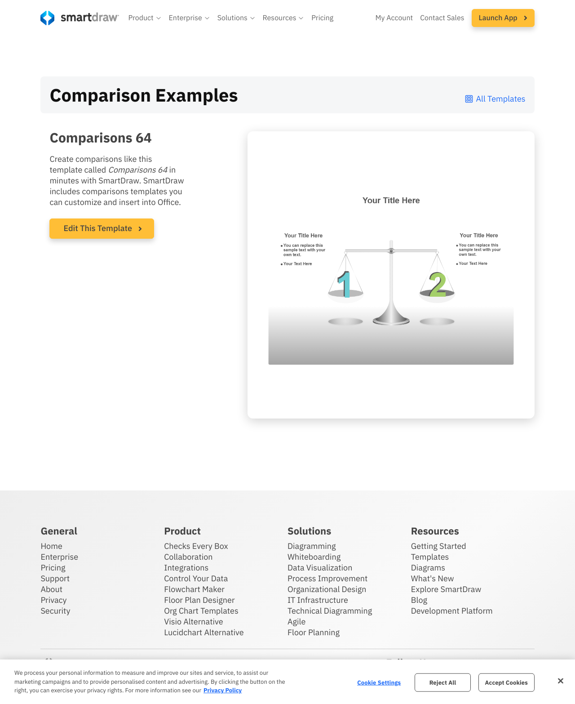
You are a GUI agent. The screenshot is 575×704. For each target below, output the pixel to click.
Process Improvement (327, 578)
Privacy (53, 600)
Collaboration (188, 557)
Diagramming (312, 546)
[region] (287, 681)
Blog (419, 600)
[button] (144, 18)
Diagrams (428, 567)
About (51, 589)
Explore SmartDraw (446, 589)
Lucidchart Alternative (204, 632)
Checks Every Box (196, 546)
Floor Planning (314, 632)
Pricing (52, 567)
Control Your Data (196, 578)
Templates (430, 557)
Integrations (186, 567)
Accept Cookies (506, 682)
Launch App (503, 17)
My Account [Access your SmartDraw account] (394, 17)
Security (55, 611)
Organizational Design (327, 589)
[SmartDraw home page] (79, 18)
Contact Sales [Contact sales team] (442, 17)
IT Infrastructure (318, 600)
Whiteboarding (314, 557)
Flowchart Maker (194, 589)
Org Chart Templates (201, 611)
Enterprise (59, 557)
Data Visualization (320, 567)
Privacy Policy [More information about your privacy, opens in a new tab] (222, 690)
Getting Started (438, 546)
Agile (296, 621)
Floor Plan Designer (199, 600)
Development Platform (452, 611)
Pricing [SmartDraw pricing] (322, 17)
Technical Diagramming (330, 611)
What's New (432, 578)
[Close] (561, 681)
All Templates (495, 99)
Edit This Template (97, 228)
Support (55, 578)
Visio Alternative (193, 621)
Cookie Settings (379, 682)
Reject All (442, 682)
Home (51, 546)
